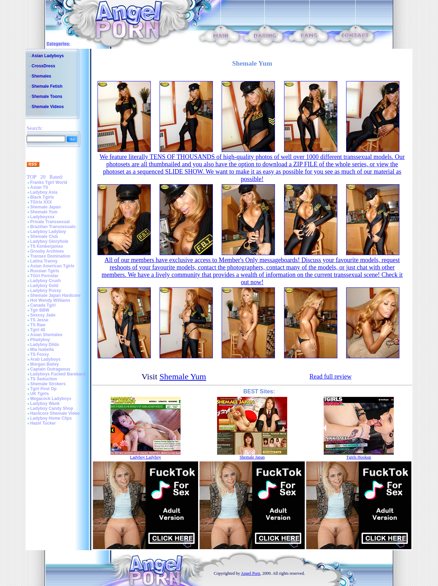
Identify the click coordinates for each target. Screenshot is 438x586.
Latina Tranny (44, 261)
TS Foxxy (39, 354)
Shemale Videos (48, 106)
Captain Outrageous (50, 369)
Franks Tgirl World (48, 182)
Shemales (41, 76)
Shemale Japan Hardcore (55, 295)
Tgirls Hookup (358, 457)
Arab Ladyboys (45, 359)
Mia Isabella (42, 349)
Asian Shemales (46, 334)
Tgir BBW (39, 310)
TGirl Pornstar (44, 275)
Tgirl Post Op (43, 388)
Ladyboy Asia (44, 192)
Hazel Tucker (43, 423)
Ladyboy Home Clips (51, 418)
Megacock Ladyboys (50, 398)
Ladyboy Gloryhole (49, 241)
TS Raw (37, 324)
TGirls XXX (41, 202)
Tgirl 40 (37, 329)
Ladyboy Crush (45, 280)
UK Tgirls (39, 393)
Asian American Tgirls (52, 266)
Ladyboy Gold (44, 285)
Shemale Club (44, 236)
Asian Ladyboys (48, 55)
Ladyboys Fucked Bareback (58, 374)
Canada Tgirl (43, 305)
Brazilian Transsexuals (52, 226)
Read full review (330, 376)
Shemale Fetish (47, 86)
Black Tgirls (42, 197)
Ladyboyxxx (42, 216)
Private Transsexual (50, 221)
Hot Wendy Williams (50, 300)
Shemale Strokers (48, 383)
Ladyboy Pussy (45, 290)
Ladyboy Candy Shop (51, 408)
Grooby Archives (47, 251)
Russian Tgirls (44, 270)
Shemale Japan (45, 207)
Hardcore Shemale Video (55, 413)
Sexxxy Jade (42, 315)
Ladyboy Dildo (44, 344)
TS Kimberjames (46, 246)
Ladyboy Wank (45, 403)
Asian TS (39, 187)
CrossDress (43, 66)
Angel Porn (250, 573)
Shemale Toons (47, 96)
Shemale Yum (44, 211)
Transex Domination (50, 256)
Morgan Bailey (44, 364)
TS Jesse (39, 320)
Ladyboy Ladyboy (48, 231)
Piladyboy (40, 339)
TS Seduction (43, 379)
